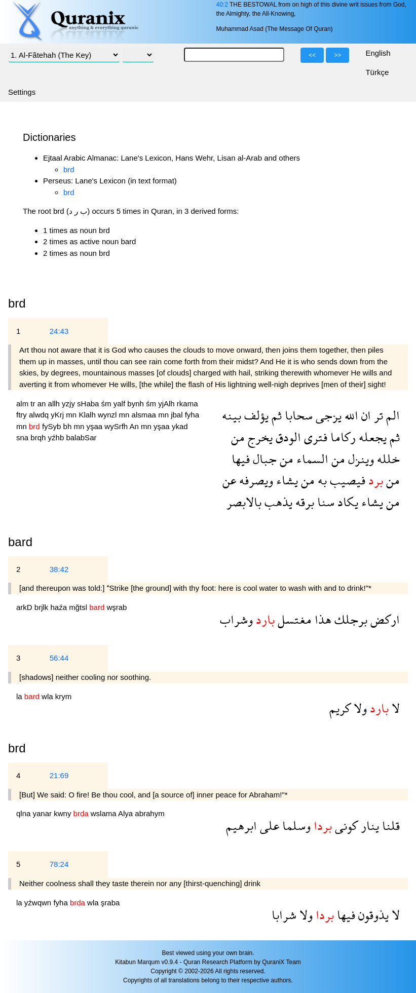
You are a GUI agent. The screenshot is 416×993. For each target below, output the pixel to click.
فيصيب (346, 480)
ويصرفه (254, 480)
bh (68, 426)
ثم (275, 415)
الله (350, 415)
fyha (192, 414)
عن (229, 480)
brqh (39, 437)
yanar (43, 813)
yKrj (58, 414)
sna (23, 437)
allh (55, 403)
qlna (24, 813)
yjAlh (167, 403)
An (135, 426)
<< (312, 55)
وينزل (359, 458)
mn (72, 414)
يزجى (327, 415)
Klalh (88, 414)
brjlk (42, 607)
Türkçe (377, 72)
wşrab (116, 607)
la (20, 696)
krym (63, 696)
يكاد (346, 501)
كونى (345, 825)
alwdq (40, 414)
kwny (63, 813)
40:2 (222, 4)
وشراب (236, 619)
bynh (136, 403)
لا (394, 708)
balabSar (81, 437)
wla (48, 696)
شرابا (284, 914)
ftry (22, 414)
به (321, 480)
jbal (178, 414)
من (238, 437)
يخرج (259, 437)
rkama (187, 403)
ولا (359, 708)
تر (377, 415)
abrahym (149, 813)
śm (107, 403)
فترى (314, 437)
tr (33, 403)
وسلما (295, 825)
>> (337, 55)
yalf (121, 403)
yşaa (95, 426)
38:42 (59, 569)
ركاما (341, 437)
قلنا (389, 825)
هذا (321, 619)
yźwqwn (39, 902)
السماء (310, 458)
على (268, 825)
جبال (263, 458)
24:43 (59, 331)
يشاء (285, 480)
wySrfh (116, 426)
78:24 (59, 864)
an (42, 403)
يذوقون (372, 914)
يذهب (276, 501)
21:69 (59, 775)
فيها (241, 458)
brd (68, 169)
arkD (25, 607)
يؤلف (255, 415)
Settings (21, 92)
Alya (126, 813)
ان (364, 415)
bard (20, 542)
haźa (60, 607)
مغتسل (293, 619)
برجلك (349, 619)
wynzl (108, 414)
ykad (180, 426)
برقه (303, 501)
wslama (104, 813)
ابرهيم (241, 825)
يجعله (371, 437)
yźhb (57, 437)
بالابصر (243, 501)
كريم (340, 708)
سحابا (297, 415)
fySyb (52, 426)
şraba (110, 902)
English (377, 53)
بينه (231, 415)
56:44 (59, 658)
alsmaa (145, 414)
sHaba (89, 403)
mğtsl (79, 607)
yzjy (69, 403)
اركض (383, 619)
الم (391, 415)
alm (23, 403)
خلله (387, 458)
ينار (368, 825)
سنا (324, 501)
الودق (287, 437)
